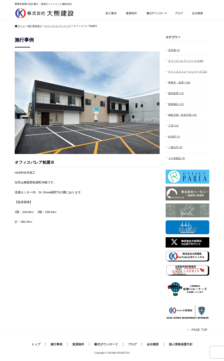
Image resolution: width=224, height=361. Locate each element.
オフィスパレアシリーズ (57, 26)
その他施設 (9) (176, 158)
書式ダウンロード (156, 13)
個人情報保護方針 (181, 344)
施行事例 (110, 13)
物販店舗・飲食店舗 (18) (182, 114)
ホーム (21, 26)
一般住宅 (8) (175, 147)
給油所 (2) (174, 136)
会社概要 (198, 13)
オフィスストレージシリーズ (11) (187, 71)
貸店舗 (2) (174, 50)
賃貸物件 (131, 13)
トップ (35, 344)
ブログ (179, 13)
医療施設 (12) (176, 104)
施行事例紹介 (35, 26)
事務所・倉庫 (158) (179, 82)
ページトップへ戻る (197, 330)
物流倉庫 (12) (176, 93)
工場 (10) (173, 125)
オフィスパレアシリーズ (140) (185, 60)
